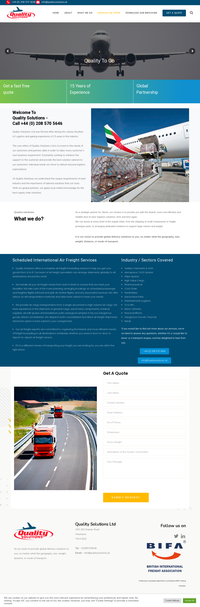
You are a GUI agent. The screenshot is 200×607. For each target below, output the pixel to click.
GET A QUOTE (174, 13)
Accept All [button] (189, 600)
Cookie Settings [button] (172, 600)
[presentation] (127, 487)
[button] (154, 351)
